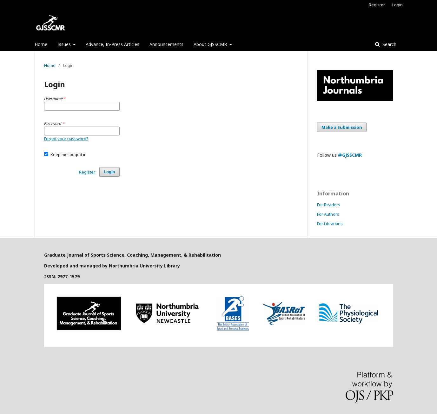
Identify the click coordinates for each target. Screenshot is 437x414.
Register (377, 5)
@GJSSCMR (350, 155)
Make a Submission (341, 127)
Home (41, 44)
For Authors (328, 214)
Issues (64, 44)
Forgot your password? (66, 138)
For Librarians (330, 224)
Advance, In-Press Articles (112, 44)
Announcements (166, 44)
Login (397, 5)
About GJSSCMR (211, 44)
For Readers (328, 204)
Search (388, 44)
